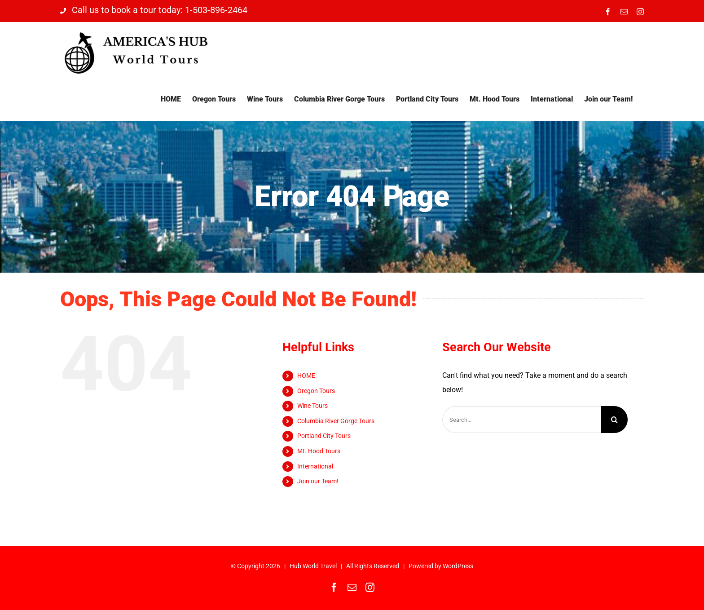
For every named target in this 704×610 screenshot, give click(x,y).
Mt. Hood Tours (318, 451)
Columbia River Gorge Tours (335, 420)
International (315, 466)
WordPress (458, 566)
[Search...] (521, 419)
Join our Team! (318, 481)
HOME (306, 375)
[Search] (614, 419)
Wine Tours (312, 405)
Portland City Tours (324, 435)
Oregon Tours (316, 390)
